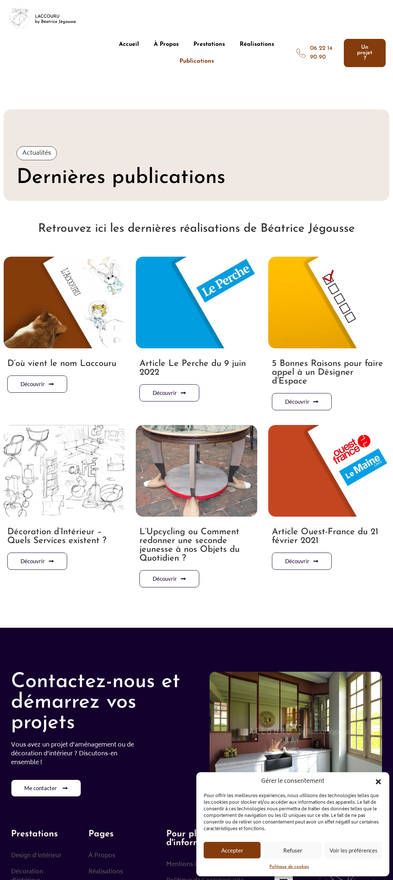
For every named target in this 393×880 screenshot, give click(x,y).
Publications (196, 61)
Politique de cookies (289, 867)
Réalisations (257, 44)
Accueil (129, 44)
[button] (378, 781)
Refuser (292, 850)
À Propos (166, 44)
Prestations (209, 44)
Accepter (232, 850)
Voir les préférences (354, 850)
